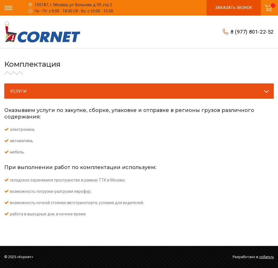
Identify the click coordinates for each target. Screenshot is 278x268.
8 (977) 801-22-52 (252, 32)
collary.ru (266, 257)
